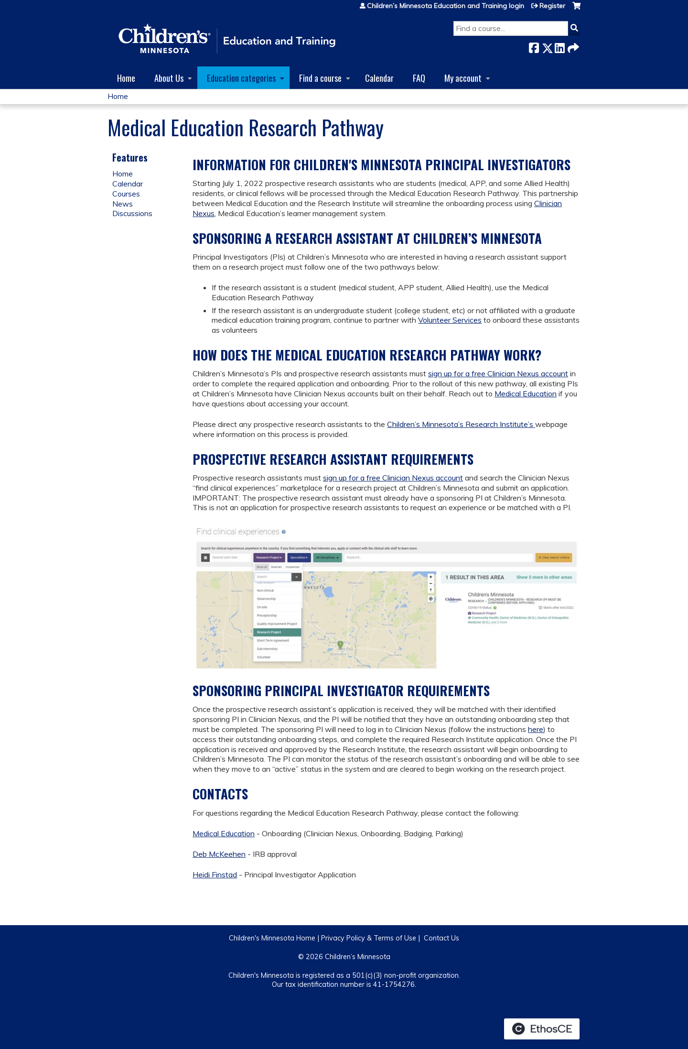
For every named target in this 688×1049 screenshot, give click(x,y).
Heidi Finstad (215, 874)
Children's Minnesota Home (272, 938)
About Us (168, 77)
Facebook (533, 46)
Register (552, 5)
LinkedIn (559, 46)
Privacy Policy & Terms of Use (368, 938)
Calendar (379, 77)
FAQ (419, 77)
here (535, 729)
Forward (572, 46)
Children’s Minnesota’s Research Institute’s (461, 424)
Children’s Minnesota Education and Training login (445, 5)
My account (463, 77)
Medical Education (525, 393)
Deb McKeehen (219, 854)
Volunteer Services (450, 320)
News (122, 203)
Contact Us (441, 938)
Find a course (320, 77)
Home (126, 77)
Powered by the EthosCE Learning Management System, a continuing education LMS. (541, 1028)
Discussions (132, 213)
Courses (126, 193)
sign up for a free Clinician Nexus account (498, 373)
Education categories (241, 77)
